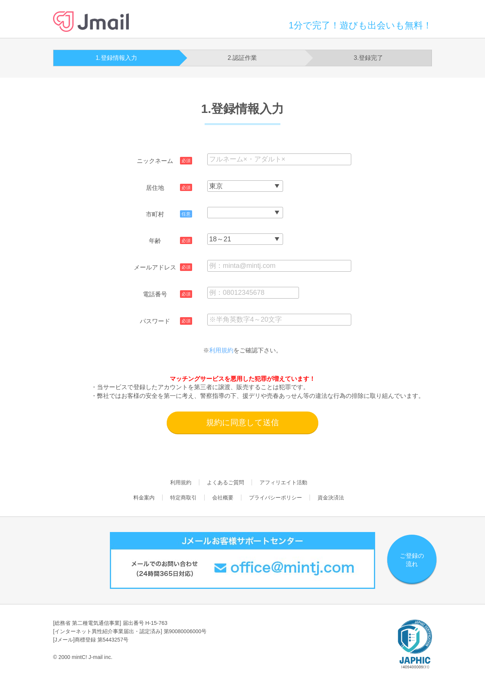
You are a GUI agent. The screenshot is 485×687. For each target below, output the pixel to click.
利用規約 (221, 350)
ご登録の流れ (412, 559)
